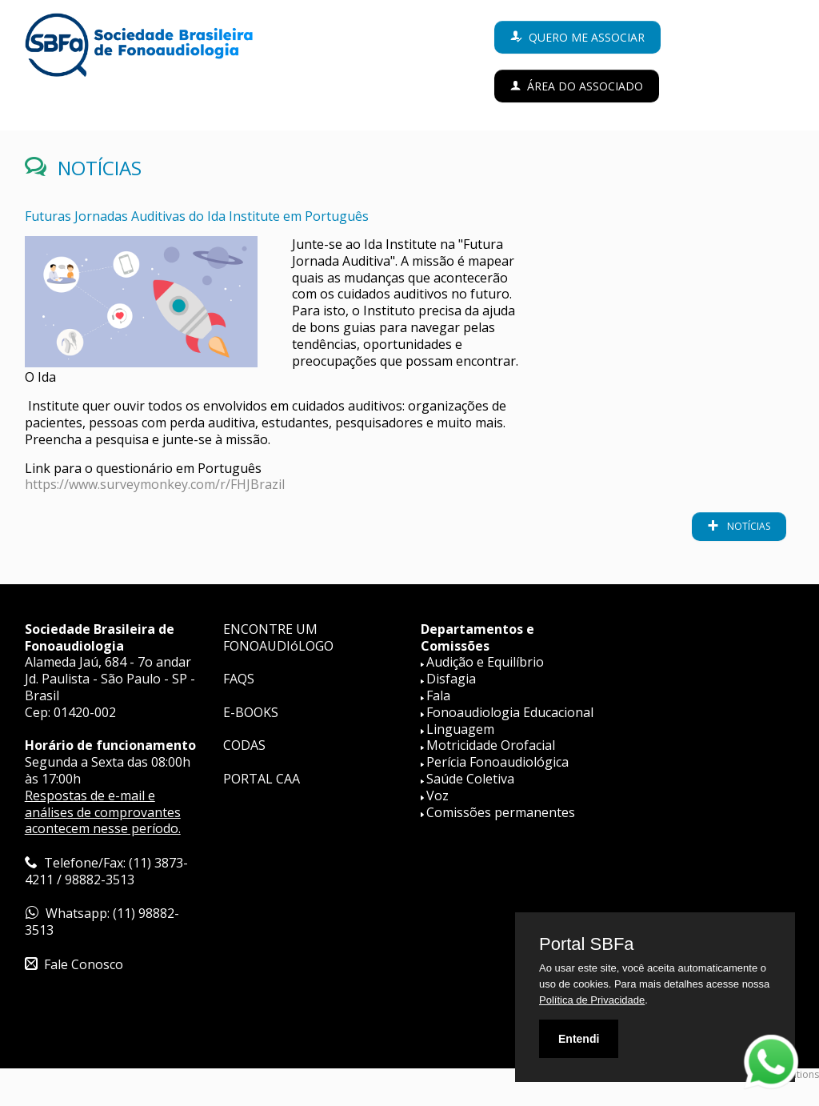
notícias (747, 526)
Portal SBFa (586, 944)
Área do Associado (585, 86)
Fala (438, 695)
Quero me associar (587, 37)
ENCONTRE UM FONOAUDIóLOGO (278, 637)
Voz (437, 795)
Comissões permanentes (500, 812)
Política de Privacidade (592, 1000)
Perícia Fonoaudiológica (497, 762)
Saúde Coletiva (470, 778)
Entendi (578, 1038)
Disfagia (451, 678)
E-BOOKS (250, 712)
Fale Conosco (83, 964)
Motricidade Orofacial (490, 745)
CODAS (244, 745)
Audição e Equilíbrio (485, 662)
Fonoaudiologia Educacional (509, 712)
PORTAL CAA (261, 778)
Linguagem (460, 729)
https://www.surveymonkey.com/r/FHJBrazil (155, 484)
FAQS (238, 678)
